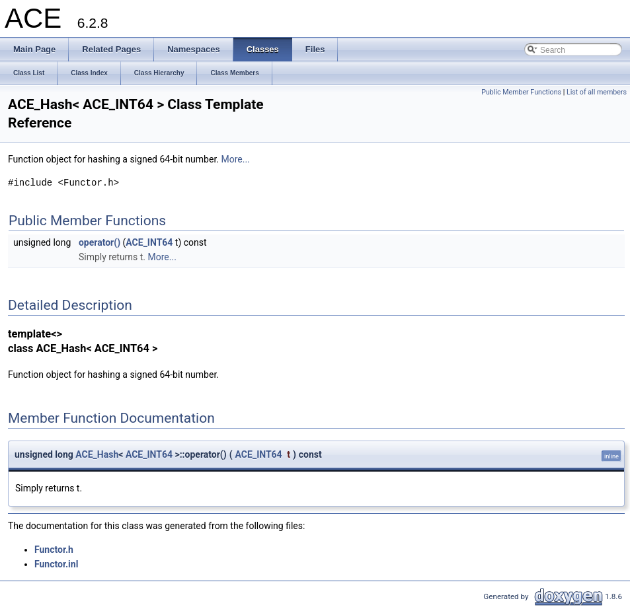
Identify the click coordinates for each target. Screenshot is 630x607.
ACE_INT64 (149, 242)
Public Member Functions (521, 92)
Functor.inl (56, 564)
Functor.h (53, 549)
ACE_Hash (96, 454)
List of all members (597, 92)
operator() (99, 242)
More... (235, 159)
